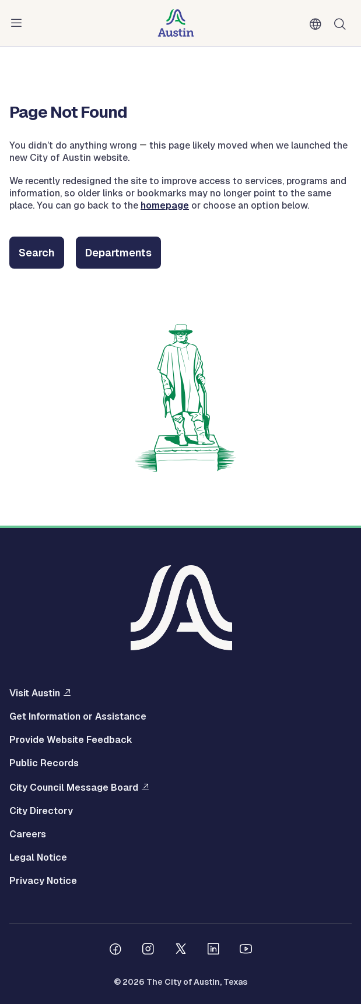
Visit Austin (34, 693)
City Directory (41, 811)
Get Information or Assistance (77, 716)
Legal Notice (38, 857)
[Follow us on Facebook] (115, 950)
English (318, 24)
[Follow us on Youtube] (246, 950)
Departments (118, 252)
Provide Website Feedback (70, 740)
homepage (165, 205)
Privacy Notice (43, 881)
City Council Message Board (73, 787)
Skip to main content (46, 0)
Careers (27, 834)
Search (37, 252)
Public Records (44, 763)
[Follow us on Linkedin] (213, 950)
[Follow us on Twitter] (181, 950)
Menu (18, 23)
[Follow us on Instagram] (148, 950)
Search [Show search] (342, 23)
